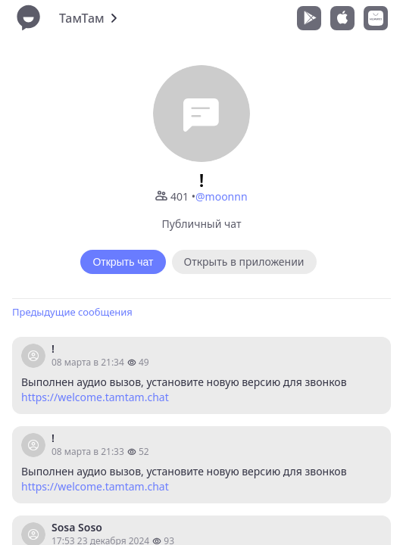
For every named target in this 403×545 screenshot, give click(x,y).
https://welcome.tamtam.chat (95, 397)
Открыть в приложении (244, 261)
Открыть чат (122, 262)
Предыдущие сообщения (72, 312)
